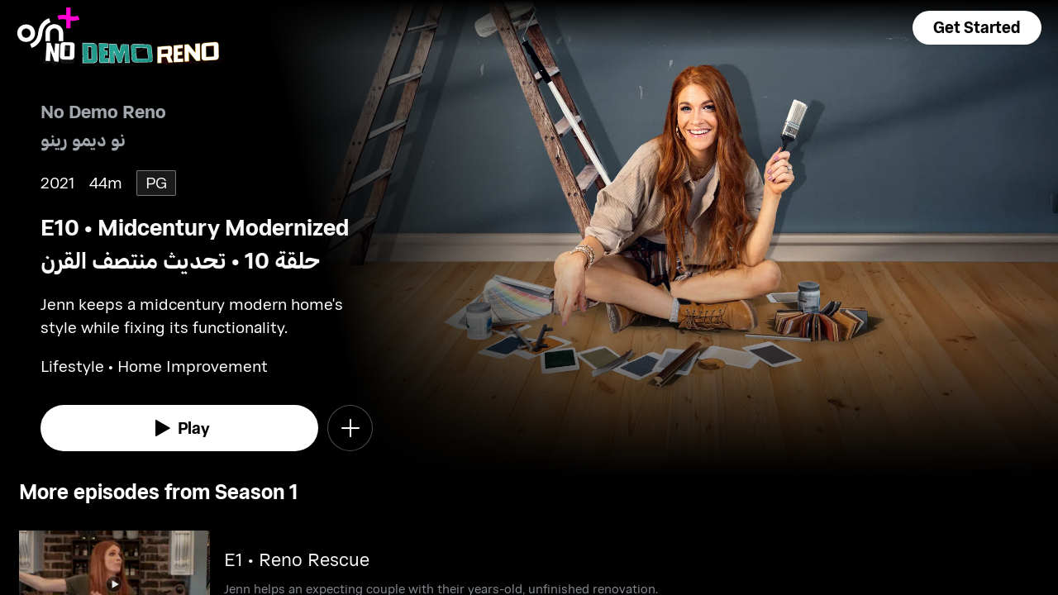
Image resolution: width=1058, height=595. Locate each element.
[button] (977, 28)
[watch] (179, 428)
